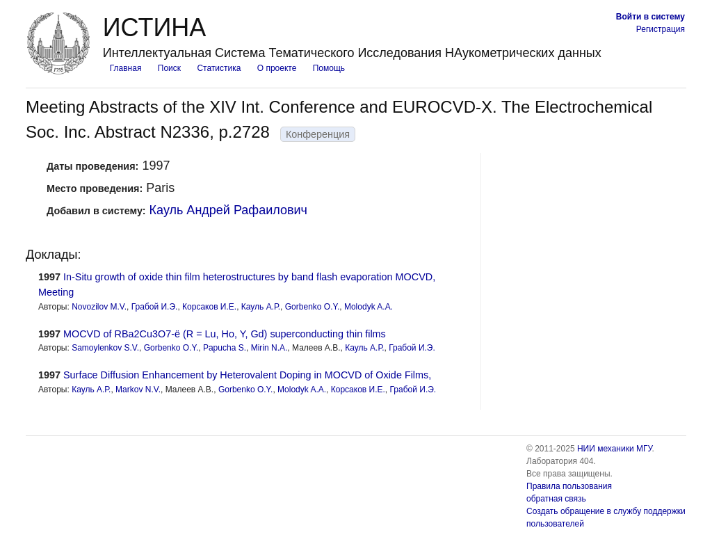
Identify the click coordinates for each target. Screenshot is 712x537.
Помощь (329, 68)
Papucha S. (224, 348)
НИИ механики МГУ (614, 449)
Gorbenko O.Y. (312, 307)
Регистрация (660, 29)
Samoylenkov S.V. (105, 348)
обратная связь (556, 499)
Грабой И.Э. (154, 307)
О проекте (277, 68)
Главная (126, 68)
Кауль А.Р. (260, 307)
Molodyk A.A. (368, 307)
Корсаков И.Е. (209, 307)
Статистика (219, 68)
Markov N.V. (138, 389)
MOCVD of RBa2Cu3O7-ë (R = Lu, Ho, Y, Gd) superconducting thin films (224, 333)
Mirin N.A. (269, 348)
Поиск (169, 68)
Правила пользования (569, 486)
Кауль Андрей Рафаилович (228, 210)
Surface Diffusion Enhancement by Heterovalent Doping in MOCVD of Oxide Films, (247, 374)
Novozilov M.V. (99, 307)
